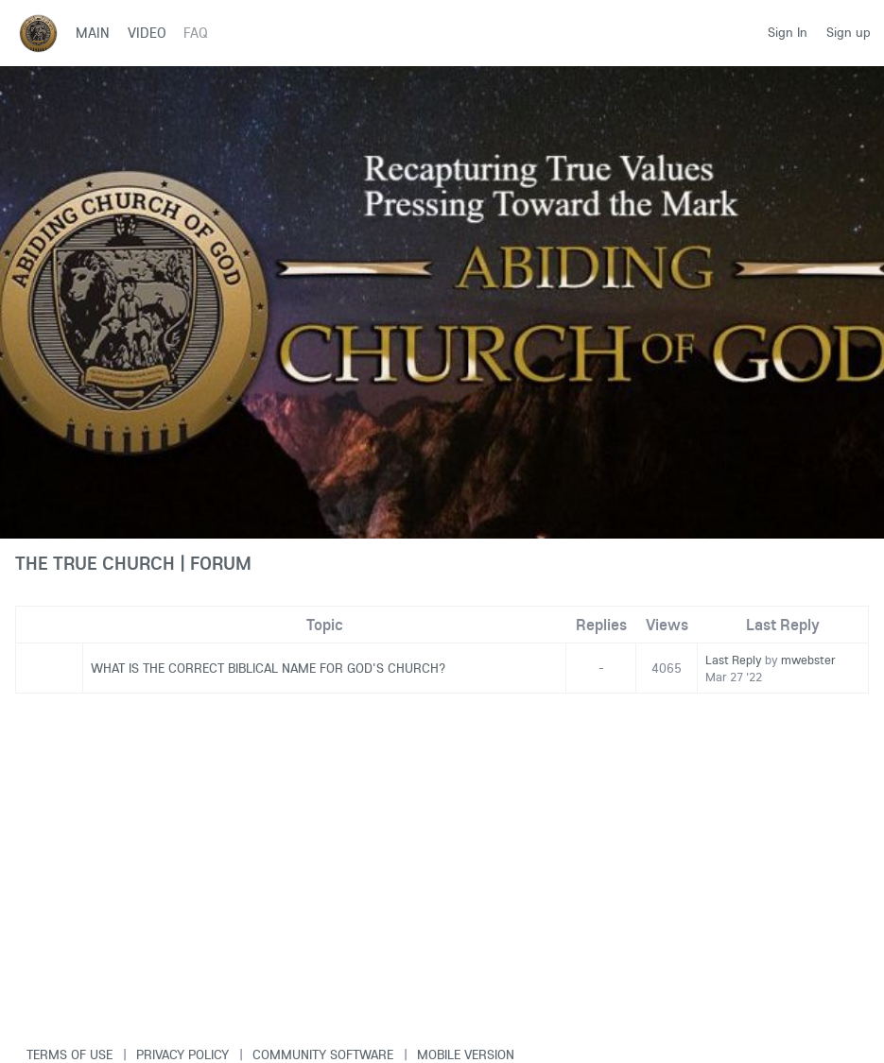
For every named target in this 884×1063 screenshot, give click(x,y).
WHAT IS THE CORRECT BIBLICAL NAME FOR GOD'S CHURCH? (268, 668)
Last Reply (733, 659)
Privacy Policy (182, 1054)
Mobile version (465, 1054)
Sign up (848, 32)
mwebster (808, 659)
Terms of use (69, 1054)
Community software (322, 1054)
